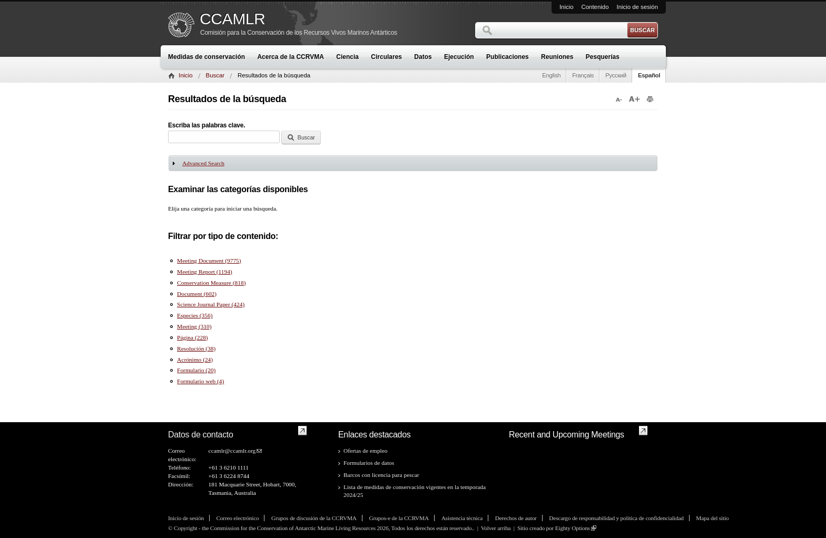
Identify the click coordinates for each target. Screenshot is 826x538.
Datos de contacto (200, 434)
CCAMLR (232, 19)
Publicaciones (507, 57)
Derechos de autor (516, 518)
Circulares (386, 57)
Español (649, 75)
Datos (422, 57)
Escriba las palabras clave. (206, 125)
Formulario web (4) (200, 381)
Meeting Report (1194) (204, 271)
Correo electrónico (237, 518)
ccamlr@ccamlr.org (232, 450)
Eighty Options (572, 528)
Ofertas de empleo (365, 450)
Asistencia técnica (462, 518)
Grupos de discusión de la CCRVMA (314, 518)
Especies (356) (194, 315)
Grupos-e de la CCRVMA (399, 518)
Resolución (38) (196, 348)
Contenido (595, 7)
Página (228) (192, 337)
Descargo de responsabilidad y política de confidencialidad (616, 518)
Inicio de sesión (637, 7)
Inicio (566, 7)
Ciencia (347, 57)
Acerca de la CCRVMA (290, 57)
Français (583, 75)
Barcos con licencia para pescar (381, 475)
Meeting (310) (194, 326)
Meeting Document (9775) (209, 260)
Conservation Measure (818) (211, 283)
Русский (615, 75)
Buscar (215, 75)
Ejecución (459, 57)
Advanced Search (203, 163)
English (551, 75)
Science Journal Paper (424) (210, 304)
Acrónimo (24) (195, 359)
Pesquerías (603, 57)
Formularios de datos (368, 463)
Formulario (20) (196, 370)
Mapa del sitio (712, 518)
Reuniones (557, 57)
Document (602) (197, 294)
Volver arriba (496, 528)
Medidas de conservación (206, 57)
